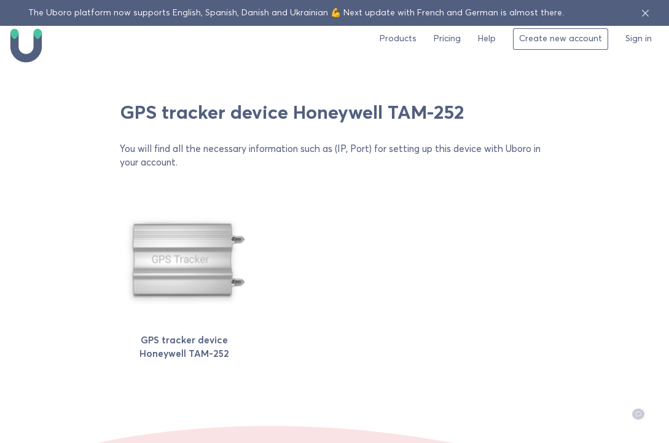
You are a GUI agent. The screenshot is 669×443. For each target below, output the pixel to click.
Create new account (560, 38)
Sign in (638, 38)
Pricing (447, 38)
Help (487, 38)
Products (398, 38)
